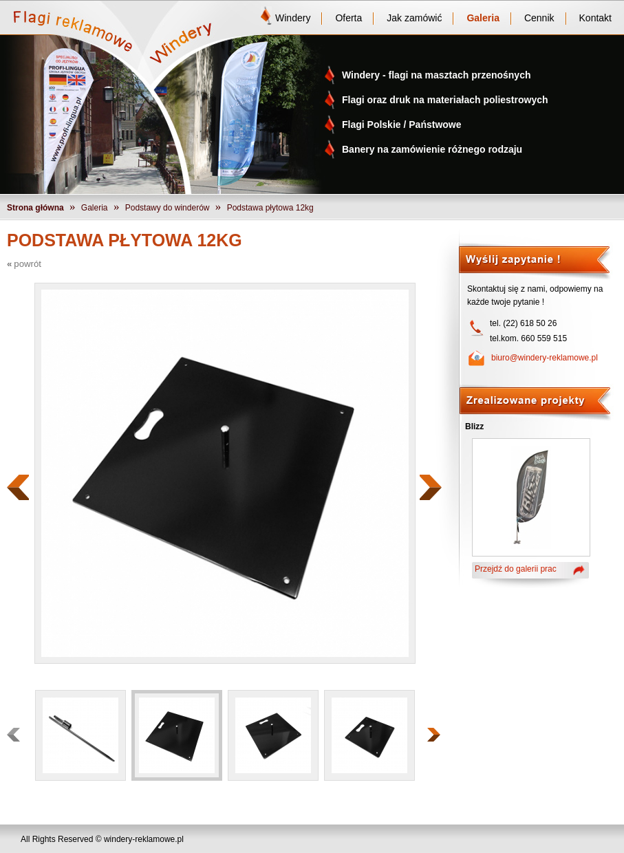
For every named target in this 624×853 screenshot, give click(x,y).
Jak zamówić (414, 17)
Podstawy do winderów (167, 208)
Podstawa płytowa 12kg (270, 208)
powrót (27, 264)
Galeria (482, 17)
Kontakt (595, 17)
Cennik (539, 17)
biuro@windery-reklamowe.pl (544, 358)
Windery (292, 17)
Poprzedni (18, 487)
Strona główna (35, 208)
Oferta (348, 17)
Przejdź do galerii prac (516, 569)
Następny (431, 487)
